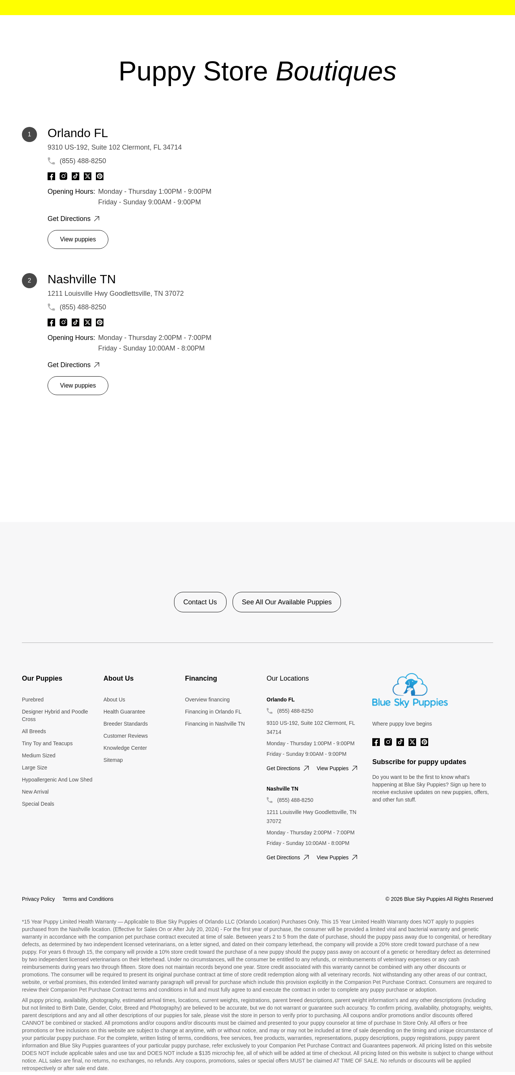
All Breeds (34, 731)
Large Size (34, 768)
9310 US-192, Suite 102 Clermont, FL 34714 (115, 147)
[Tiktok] (75, 176)
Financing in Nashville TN (215, 724)
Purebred (33, 700)
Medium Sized (39, 755)
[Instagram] (63, 176)
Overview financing (207, 700)
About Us (114, 700)
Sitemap (113, 760)
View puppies (78, 239)
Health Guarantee (124, 712)
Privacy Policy (38, 899)
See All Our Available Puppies (287, 602)
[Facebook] (51, 176)
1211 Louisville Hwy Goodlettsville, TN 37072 (116, 293)
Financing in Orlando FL (213, 712)
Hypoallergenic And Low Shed (57, 780)
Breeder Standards (125, 724)
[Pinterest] (99, 176)
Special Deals (38, 804)
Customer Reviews (125, 736)
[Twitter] (87, 176)
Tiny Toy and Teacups (47, 743)
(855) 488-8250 (83, 161)
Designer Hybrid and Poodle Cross (55, 715)
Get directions (74, 218)
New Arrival (35, 792)
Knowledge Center (125, 748)
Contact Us (200, 602)
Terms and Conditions (87, 899)
